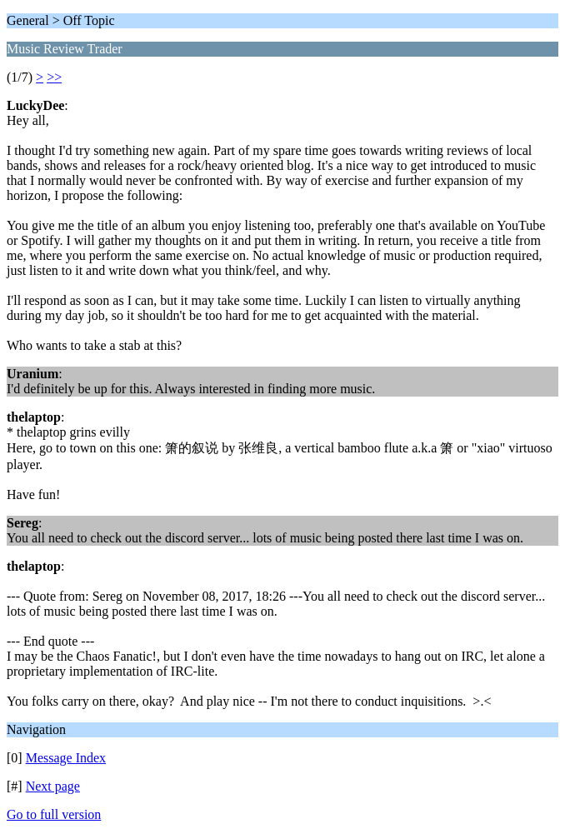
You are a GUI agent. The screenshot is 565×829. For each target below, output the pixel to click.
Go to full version (54, 814)
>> (54, 77)
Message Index (66, 758)
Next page (53, 786)
